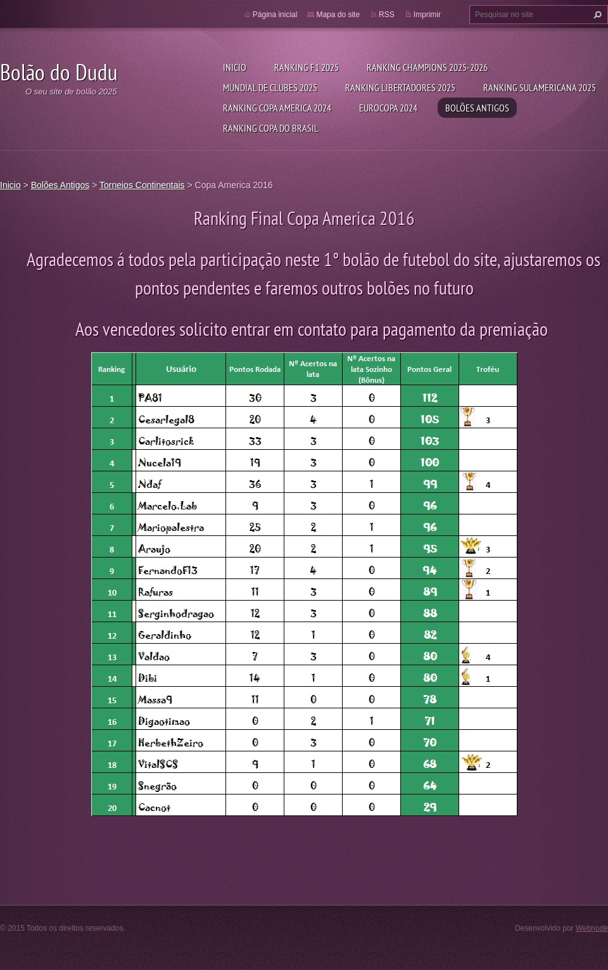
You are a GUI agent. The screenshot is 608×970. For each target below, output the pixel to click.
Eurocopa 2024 (388, 107)
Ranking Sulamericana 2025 (539, 87)
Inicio (234, 67)
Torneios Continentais (142, 185)
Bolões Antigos (477, 107)
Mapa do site (338, 14)
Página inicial (275, 14)
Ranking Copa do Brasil (271, 128)
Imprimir (427, 14)
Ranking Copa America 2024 (277, 107)
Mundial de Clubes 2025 (270, 87)
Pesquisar (595, 14)
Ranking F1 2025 (306, 67)
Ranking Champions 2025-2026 (427, 67)
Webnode (592, 928)
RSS (387, 14)
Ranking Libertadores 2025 (400, 87)
